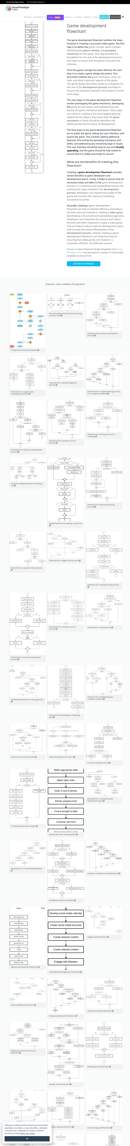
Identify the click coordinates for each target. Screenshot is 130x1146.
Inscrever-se (104, 17)
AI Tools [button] (55, 17)
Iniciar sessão (115, 17)
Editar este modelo (84, 263)
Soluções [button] (79, 17)
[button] (39, 17)
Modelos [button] (88, 17)
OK (27, 1139)
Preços (95, 17)
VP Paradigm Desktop (36, 2)
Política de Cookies (27, 1133)
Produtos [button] (28, 17)
